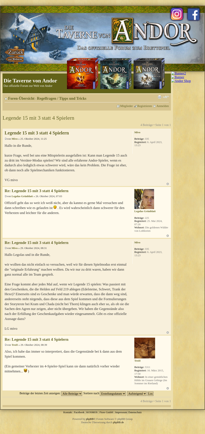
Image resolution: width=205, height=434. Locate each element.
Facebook (79, 412)
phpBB (90, 418)
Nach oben (168, 184)
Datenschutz (135, 412)
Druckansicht (159, 97)
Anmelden (162, 106)
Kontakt (67, 412)
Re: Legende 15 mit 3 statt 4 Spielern (36, 191)
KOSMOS (92, 412)
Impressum (121, 412)
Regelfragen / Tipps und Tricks (61, 98)
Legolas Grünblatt (22, 196)
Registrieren (144, 106)
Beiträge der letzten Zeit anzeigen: (51, 393)
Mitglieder (126, 106)
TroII (15, 344)
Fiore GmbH (106, 412)
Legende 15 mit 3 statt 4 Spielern (38, 118)
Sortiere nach (104, 393)
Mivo (15, 138)
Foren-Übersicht (21, 98)
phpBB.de (118, 422)
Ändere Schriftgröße (166, 97)
